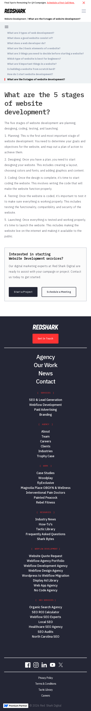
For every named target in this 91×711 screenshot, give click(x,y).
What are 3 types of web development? (30, 33)
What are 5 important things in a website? (32, 64)
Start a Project (23, 291)
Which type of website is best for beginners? (34, 59)
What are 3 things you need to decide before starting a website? (45, 53)
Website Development (15, 19)
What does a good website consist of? (30, 38)
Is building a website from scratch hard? (31, 69)
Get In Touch (45, 338)
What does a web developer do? (26, 43)
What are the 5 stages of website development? (54, 19)
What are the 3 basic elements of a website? (33, 48)
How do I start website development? (30, 74)
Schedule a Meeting (59, 291)
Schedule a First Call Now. (60, 2)
